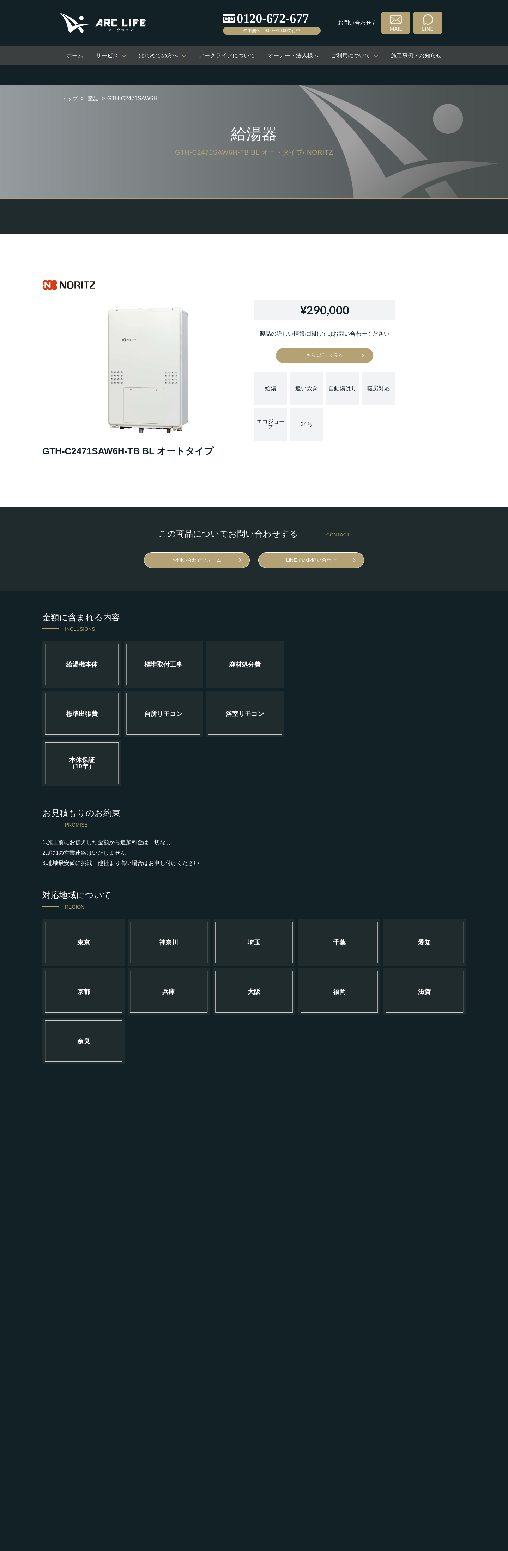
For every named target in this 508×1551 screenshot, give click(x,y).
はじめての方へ (158, 55)
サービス (107, 55)
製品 (94, 98)
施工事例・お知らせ (416, 55)
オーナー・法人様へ (293, 55)
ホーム (74, 55)
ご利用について (350, 55)
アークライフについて (227, 55)
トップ (70, 98)
